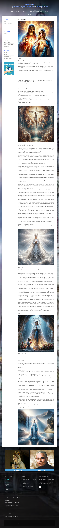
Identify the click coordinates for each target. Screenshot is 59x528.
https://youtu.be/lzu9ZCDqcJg (23, 103)
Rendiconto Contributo (7, 56)
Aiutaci (46, 11)
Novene (5, 25)
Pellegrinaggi (6, 60)
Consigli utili (6, 40)
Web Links (5, 52)
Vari (4, 48)
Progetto (25, 11)
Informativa (6, 54)
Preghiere (5, 21)
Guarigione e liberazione (8, 23)
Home (12, 11)
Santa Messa (6, 38)
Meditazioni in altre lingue (8, 58)
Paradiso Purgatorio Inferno (8, 44)
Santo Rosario (6, 26)
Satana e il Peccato (7, 36)
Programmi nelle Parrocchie (8, 28)
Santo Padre (6, 33)
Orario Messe (39, 11)
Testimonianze (6, 46)
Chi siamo (18, 11)
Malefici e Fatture (7, 42)
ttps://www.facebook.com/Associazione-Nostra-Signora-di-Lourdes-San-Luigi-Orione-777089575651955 (36, 90)
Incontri (32, 11)
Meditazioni (6, 35)
